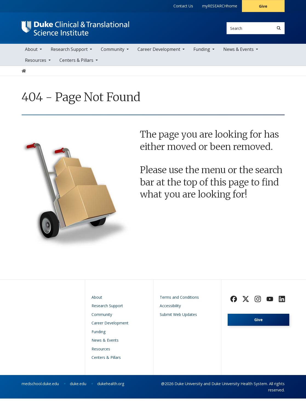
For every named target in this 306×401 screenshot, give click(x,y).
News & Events (238, 52)
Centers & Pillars (76, 63)
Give (263, 6)
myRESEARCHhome (219, 5)
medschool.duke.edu (40, 386)
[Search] (279, 28)
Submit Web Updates (178, 316)
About (31, 52)
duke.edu (78, 386)
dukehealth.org (110, 386)
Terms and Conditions (179, 299)
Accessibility (170, 308)
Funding (201, 52)
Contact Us (183, 5)
